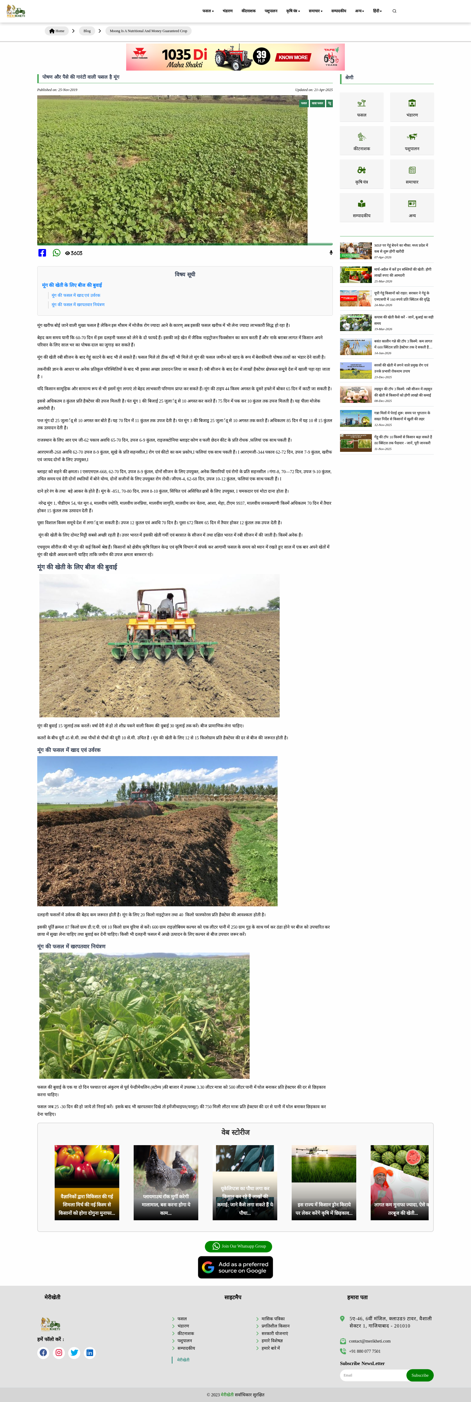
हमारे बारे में (271, 1348)
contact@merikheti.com (365, 1341)
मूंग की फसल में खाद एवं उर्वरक (76, 295)
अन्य (360, 11)
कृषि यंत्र (293, 11)
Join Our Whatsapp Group (239, 1246)
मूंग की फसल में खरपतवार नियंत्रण (78, 304)
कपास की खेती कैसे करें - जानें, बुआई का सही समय (403, 320)
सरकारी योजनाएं (275, 1333)
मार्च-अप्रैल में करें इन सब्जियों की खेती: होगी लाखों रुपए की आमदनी (402, 272)
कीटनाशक (249, 11)
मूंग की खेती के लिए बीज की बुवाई (72, 285)
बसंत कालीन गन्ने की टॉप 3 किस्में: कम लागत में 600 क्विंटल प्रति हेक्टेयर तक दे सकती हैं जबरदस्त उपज (403, 344)
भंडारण (227, 11)
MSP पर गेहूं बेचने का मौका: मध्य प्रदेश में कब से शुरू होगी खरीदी (401, 248)
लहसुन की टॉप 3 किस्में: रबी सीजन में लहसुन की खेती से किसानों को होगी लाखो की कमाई (403, 392)
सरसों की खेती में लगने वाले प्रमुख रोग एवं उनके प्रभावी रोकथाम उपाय (401, 368)
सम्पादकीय (338, 11)
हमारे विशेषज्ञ (272, 1340)
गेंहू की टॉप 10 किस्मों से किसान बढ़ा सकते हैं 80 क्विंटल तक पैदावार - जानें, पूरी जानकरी (403, 440)
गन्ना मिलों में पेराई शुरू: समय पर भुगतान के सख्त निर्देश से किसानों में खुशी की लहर (402, 416)
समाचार (316, 11)
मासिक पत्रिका (273, 1318)
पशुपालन (271, 11)
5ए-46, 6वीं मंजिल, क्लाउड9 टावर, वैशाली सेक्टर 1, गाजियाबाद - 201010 (391, 1322)
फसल (208, 11)
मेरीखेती (183, 1360)
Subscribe (420, 1375)
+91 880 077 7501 (360, 1351)
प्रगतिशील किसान (276, 1326)
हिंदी (378, 11)
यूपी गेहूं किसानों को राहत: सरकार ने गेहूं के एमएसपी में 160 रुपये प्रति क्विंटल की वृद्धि (402, 296)
